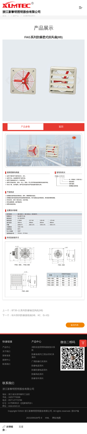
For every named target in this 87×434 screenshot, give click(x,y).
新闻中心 (6, 360)
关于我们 (6, 351)
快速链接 (7, 341)
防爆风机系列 (29, 15)
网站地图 (56, 418)
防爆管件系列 (37, 378)
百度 (21, 426)
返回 (61, 126)
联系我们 (6, 364)
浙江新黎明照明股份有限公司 (21, 8)
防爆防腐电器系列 (39, 370)
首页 (4, 15)
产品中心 (15, 15)
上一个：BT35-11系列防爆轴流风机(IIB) (22, 310)
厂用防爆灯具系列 (39, 361)
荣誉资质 (6, 355)
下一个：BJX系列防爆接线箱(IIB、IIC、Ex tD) (25, 315)
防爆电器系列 (37, 366)
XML (47, 418)
